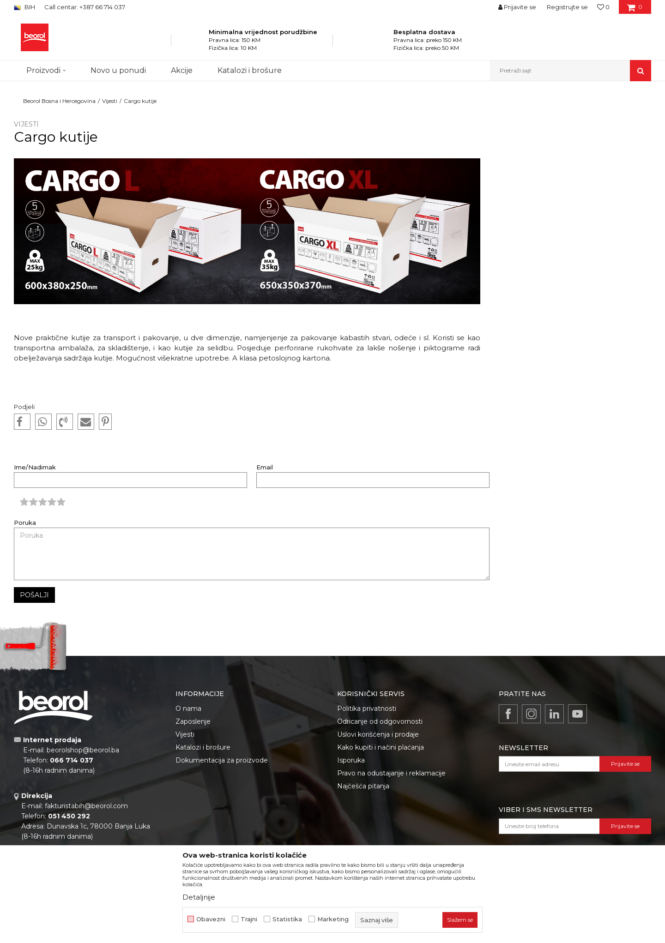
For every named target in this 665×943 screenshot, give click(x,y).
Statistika (287, 919)
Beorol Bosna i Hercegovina (59, 100)
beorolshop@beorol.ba (83, 750)
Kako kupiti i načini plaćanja (380, 747)
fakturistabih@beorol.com (86, 806)
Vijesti (109, 100)
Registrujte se (567, 7)
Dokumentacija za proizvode (221, 760)
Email (264, 467)
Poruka (25, 522)
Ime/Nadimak (35, 467)
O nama (188, 708)
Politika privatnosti (366, 708)
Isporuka (351, 760)
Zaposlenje (193, 721)
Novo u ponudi (118, 70)
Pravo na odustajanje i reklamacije (391, 773)
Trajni (249, 919)
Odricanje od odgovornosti (380, 721)
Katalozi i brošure (202, 747)
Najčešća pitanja (363, 786)
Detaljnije (198, 897)
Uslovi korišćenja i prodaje (378, 734)
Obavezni (210, 919)
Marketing (333, 919)
